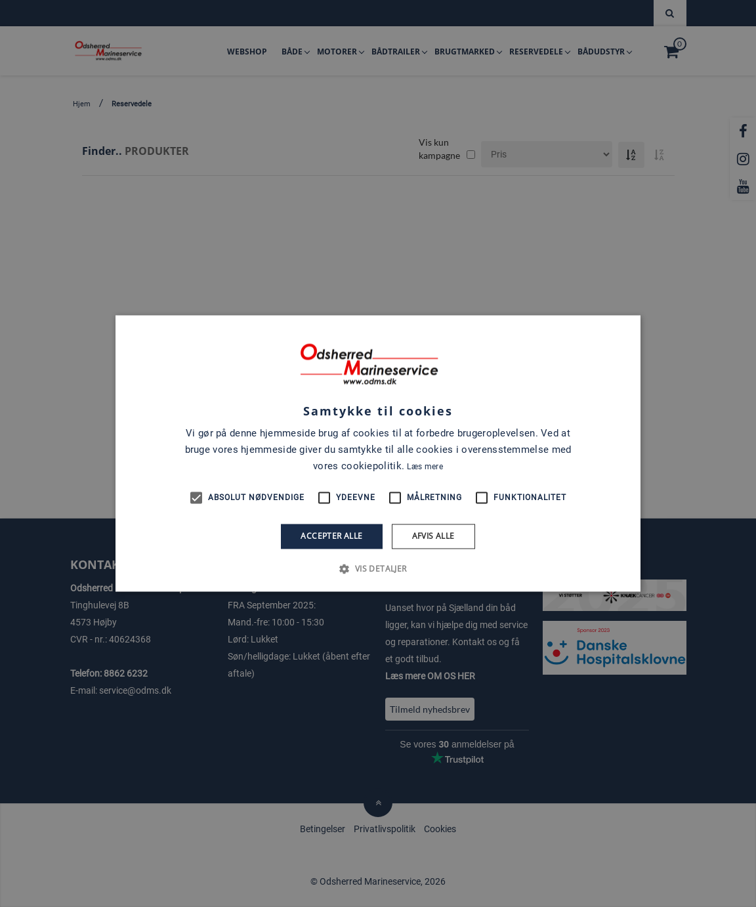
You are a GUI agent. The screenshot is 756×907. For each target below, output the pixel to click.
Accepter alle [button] (331, 535)
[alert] (378, 453)
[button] (377, 569)
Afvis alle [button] (433, 535)
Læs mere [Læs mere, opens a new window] (424, 466)
